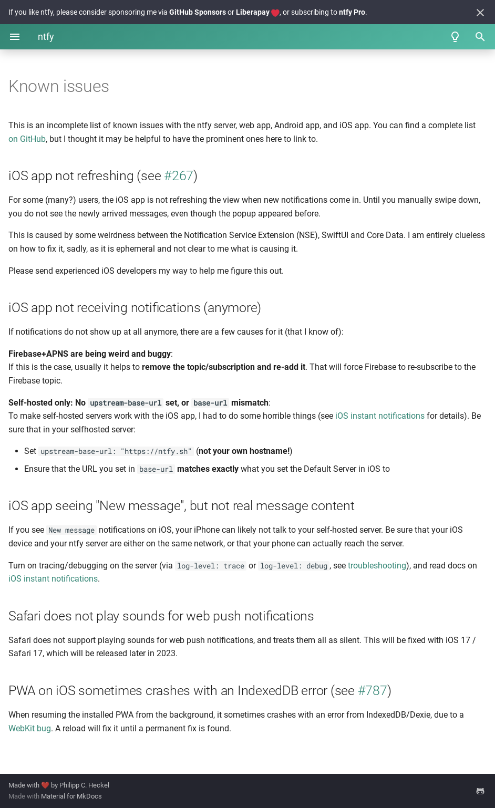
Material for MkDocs (71, 796)
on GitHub (27, 139)
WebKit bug (29, 728)
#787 (372, 690)
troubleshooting (377, 566)
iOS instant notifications (380, 416)
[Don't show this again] (480, 12)
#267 (178, 175)
